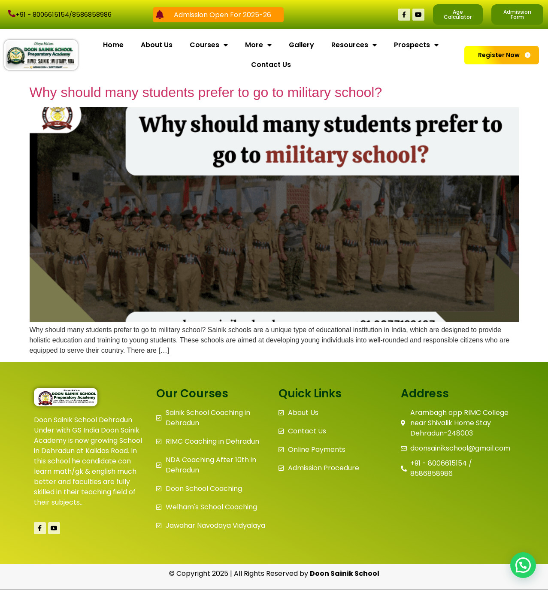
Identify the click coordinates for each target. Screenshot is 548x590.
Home (113, 45)
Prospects (416, 45)
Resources (354, 45)
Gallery (301, 45)
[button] (523, 565)
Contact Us (271, 65)
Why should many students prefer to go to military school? (206, 92)
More (258, 45)
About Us (157, 45)
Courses (209, 45)
